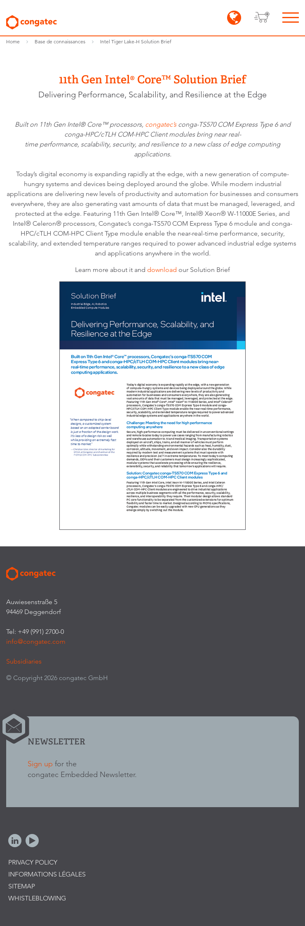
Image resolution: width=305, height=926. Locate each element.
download (162, 270)
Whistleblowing (37, 898)
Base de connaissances (60, 41)
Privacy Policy (32, 862)
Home (13, 41)
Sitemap (21, 886)
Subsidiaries (24, 661)
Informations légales (47, 874)
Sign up (40, 763)
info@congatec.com (36, 641)
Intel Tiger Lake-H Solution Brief (135, 41)
